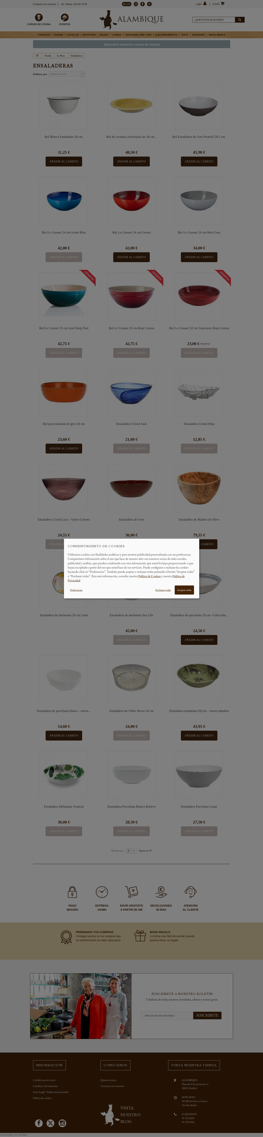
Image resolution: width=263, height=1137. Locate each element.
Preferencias (76, 590)
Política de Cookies (149, 576)
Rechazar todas (163, 590)
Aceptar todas (184, 590)
